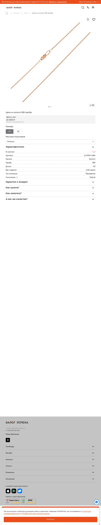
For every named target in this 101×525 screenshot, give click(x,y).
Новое (92, 177)
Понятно (50, 519)
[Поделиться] (88, 19)
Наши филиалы (12, 434)
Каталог (16, 13)
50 (9, 131)
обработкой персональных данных (36, 513)
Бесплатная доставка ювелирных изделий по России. (25, 2)
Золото (92, 159)
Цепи (26, 13)
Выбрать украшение (58, 2)
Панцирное (90, 174)
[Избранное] (93, 19)
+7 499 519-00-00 (12, 430)
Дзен (8, 440)
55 (18, 131)
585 (93, 163)
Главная (7, 13)
